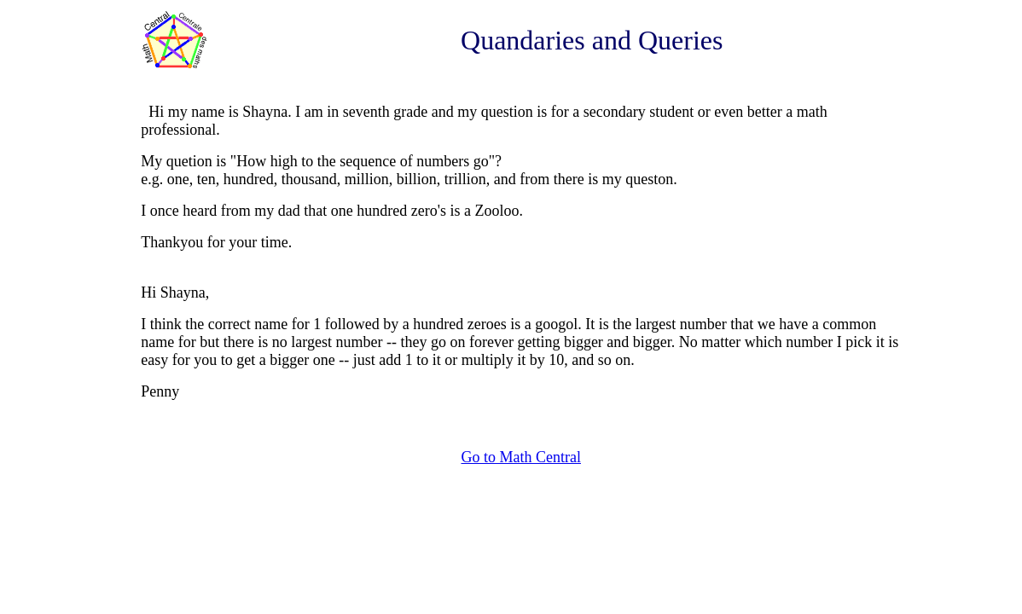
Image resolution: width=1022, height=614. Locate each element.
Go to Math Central (520, 457)
